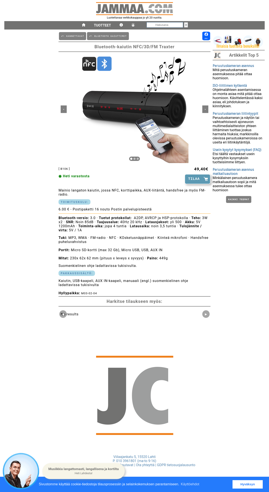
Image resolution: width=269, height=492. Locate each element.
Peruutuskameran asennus (233, 66)
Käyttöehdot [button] (190, 484)
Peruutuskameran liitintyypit (235, 114)
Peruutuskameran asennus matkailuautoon (233, 172)
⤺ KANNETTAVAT (72, 35)
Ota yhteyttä (145, 465)
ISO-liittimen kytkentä (230, 86)
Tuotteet (102, 25)
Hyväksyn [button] (248, 484)
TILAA (194, 179)
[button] (83, 471)
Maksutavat (124, 465)
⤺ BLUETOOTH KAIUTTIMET (108, 35)
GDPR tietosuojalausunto (176, 465)
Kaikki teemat (238, 199)
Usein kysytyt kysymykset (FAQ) (237, 150)
